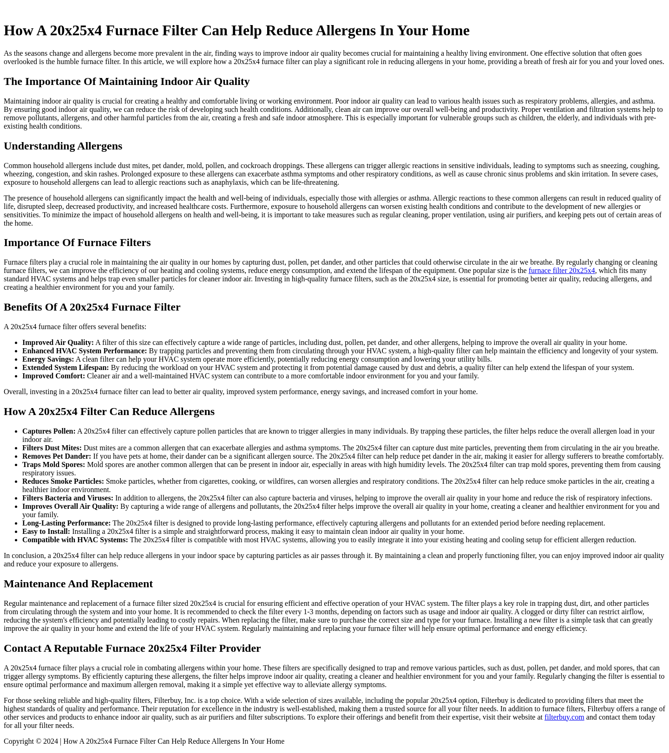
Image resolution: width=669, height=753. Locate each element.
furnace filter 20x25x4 (562, 270)
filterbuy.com (564, 717)
